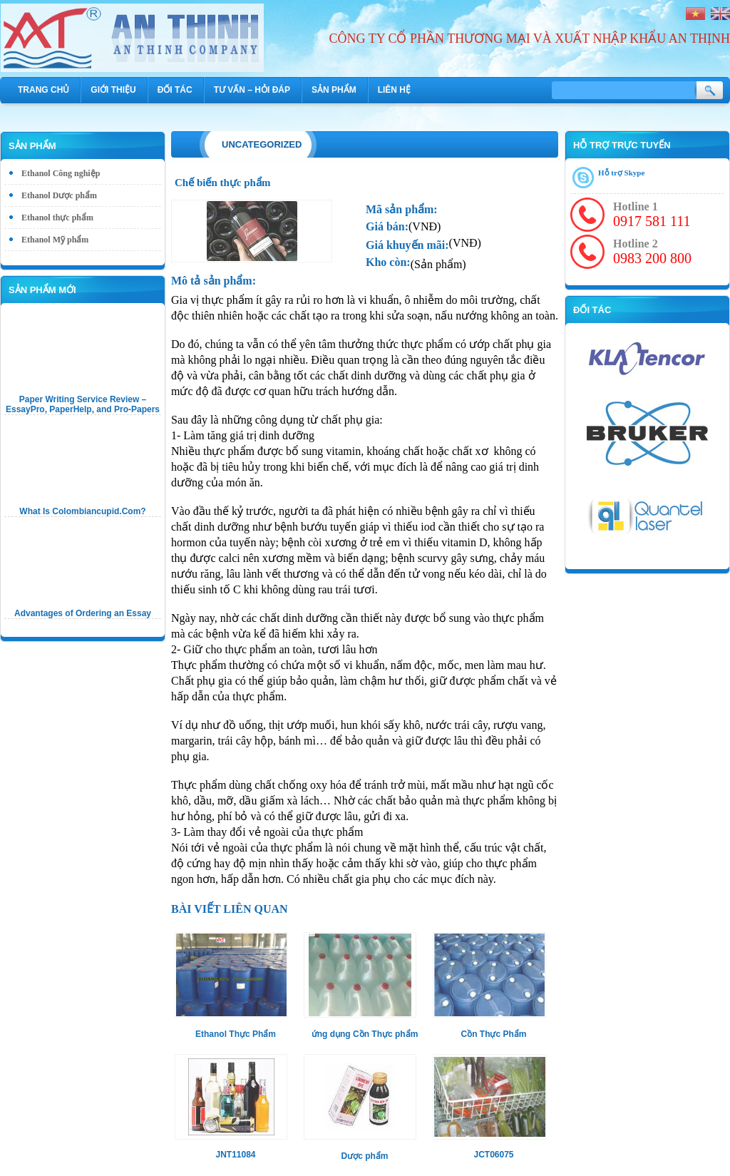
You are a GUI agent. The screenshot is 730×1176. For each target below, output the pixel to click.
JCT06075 (493, 1155)
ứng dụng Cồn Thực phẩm (365, 1034)
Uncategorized (262, 144)
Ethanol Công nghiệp (60, 173)
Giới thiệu (113, 90)
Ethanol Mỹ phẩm (54, 240)
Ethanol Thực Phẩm (235, 1034)
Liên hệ (394, 90)
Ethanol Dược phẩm (59, 195)
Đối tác (175, 90)
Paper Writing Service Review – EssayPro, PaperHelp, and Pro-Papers (83, 404)
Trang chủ (43, 90)
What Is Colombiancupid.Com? (82, 511)
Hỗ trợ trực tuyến (622, 145)
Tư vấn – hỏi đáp (252, 90)
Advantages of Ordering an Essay (82, 613)
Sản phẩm (334, 90)
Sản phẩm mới (42, 290)
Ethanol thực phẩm (57, 218)
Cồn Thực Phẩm (493, 1034)
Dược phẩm (364, 1156)
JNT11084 (235, 1155)
